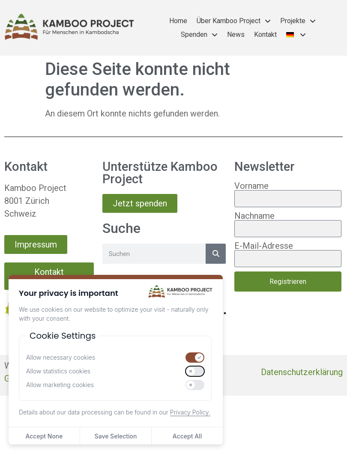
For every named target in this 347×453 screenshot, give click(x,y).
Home (178, 21)
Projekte (298, 21)
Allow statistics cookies (58, 371)
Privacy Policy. (190, 412)
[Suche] (216, 254)
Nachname (254, 216)
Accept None (44, 436)
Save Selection (116, 436)
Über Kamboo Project (234, 21)
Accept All (187, 436)
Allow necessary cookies (60, 358)
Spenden (199, 35)
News (236, 34)
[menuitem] (296, 35)
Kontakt (265, 34)
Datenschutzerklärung (302, 372)
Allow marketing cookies (60, 385)
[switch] (194, 357)
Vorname (251, 186)
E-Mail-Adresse (263, 245)
